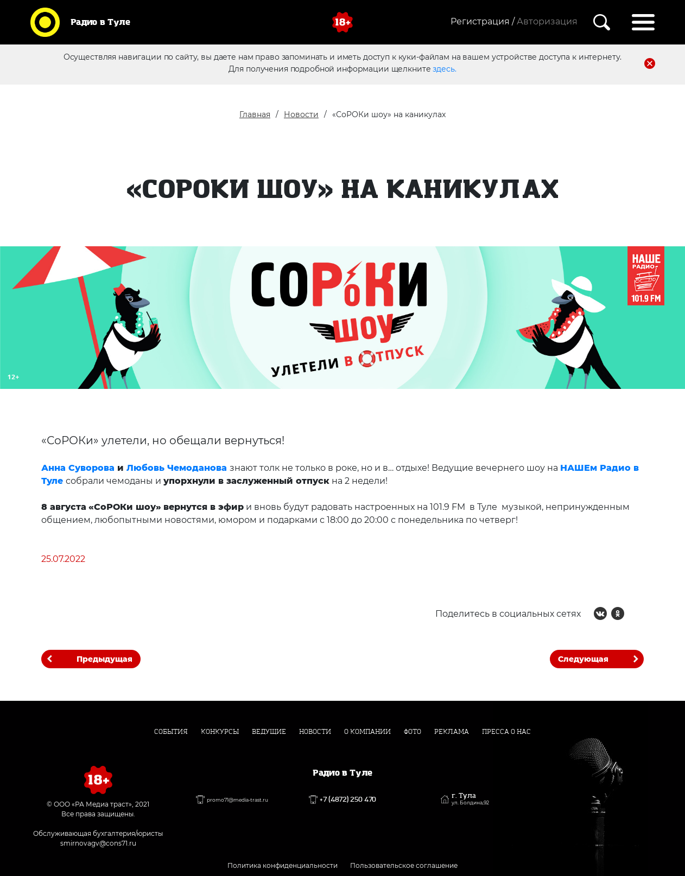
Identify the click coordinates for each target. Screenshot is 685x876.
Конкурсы (220, 731)
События (171, 731)
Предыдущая (104, 659)
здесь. (444, 69)
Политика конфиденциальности (282, 865)
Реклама (451, 731)
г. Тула (470, 798)
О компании (367, 731)
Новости (301, 114)
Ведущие (269, 731)
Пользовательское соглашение (404, 865)
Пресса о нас (506, 731)
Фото (412, 731)
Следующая (583, 659)
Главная (254, 114)
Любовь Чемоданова (176, 468)
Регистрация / (483, 21)
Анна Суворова (78, 468)
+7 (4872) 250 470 (348, 799)
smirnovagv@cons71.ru (98, 843)
